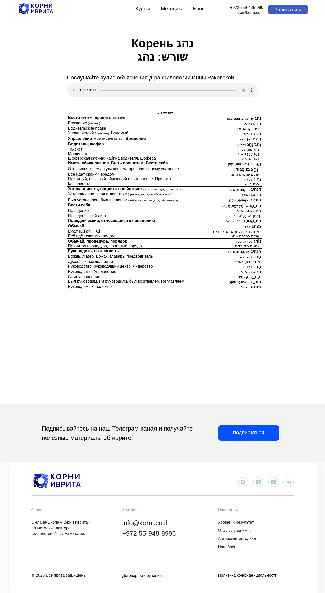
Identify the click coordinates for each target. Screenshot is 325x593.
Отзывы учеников (234, 530)
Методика (172, 8)
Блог (198, 8)
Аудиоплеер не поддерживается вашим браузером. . (162, 90)
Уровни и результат (236, 522)
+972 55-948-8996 (149, 533)
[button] (288, 9)
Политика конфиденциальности (247, 575)
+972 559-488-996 (246, 7)
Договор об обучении (142, 575)
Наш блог (227, 547)
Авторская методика (237, 538)
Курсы (142, 8)
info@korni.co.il (249, 12)
